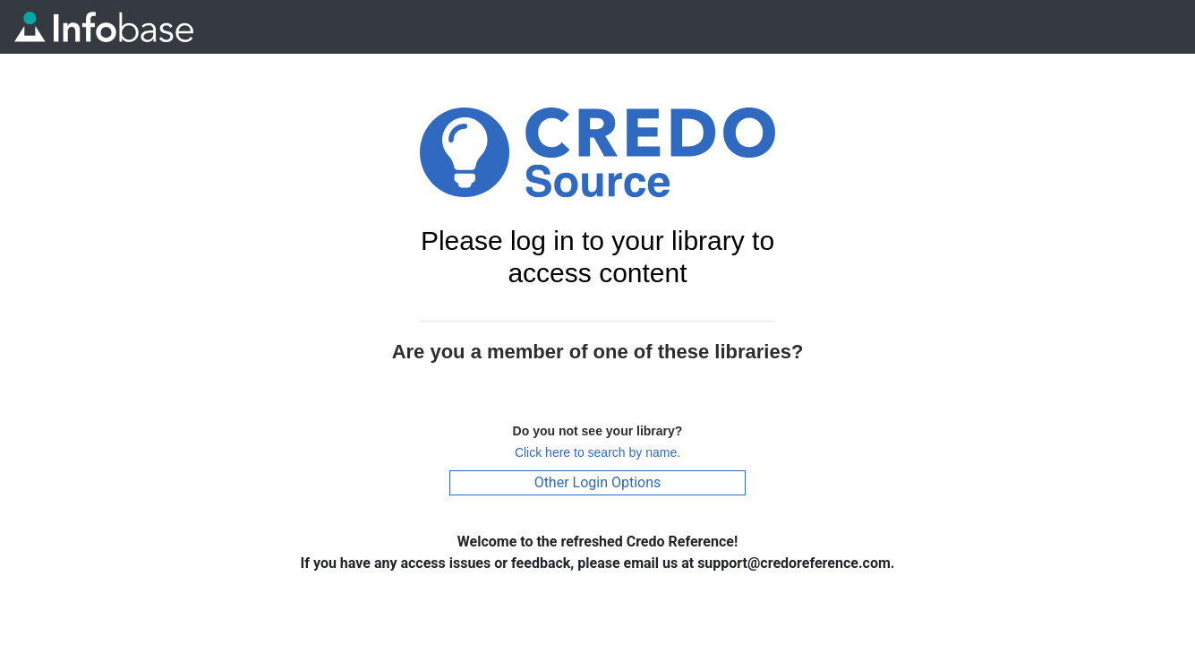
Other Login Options (598, 482)
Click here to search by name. (597, 452)
